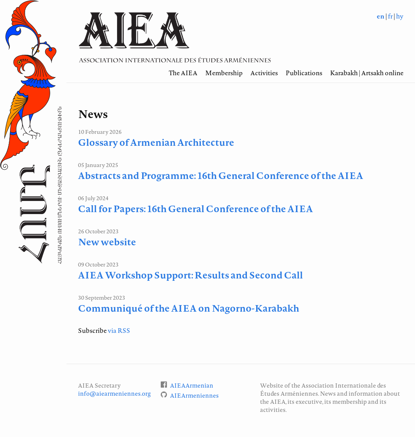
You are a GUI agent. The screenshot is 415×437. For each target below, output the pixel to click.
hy (399, 16)
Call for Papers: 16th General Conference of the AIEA (195, 208)
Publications (304, 73)
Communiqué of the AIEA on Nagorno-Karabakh (188, 308)
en (380, 16)
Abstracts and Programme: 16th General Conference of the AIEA (220, 175)
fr (390, 16)
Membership (224, 73)
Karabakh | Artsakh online (366, 73)
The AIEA (183, 73)
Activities (264, 73)
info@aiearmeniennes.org (114, 394)
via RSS (119, 330)
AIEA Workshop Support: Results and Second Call (190, 275)
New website (107, 241)
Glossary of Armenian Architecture (156, 142)
